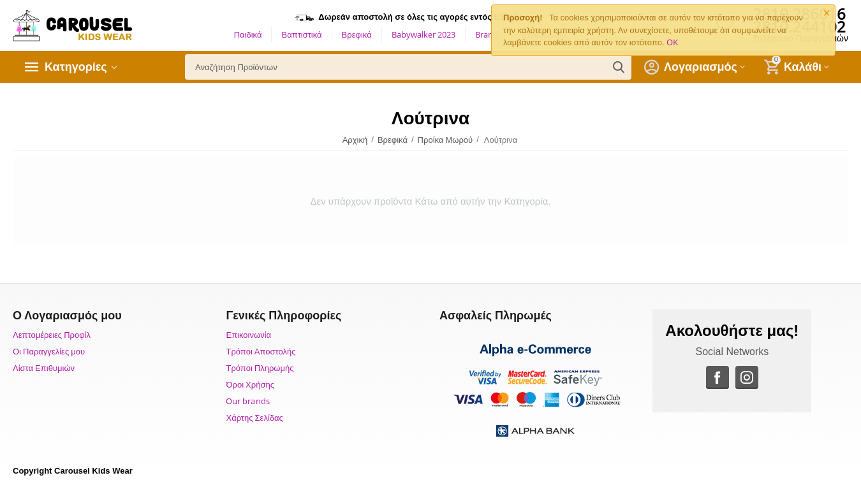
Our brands (247, 401)
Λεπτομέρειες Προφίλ (52, 334)
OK (672, 42)
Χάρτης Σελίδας (254, 417)
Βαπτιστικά (301, 34)
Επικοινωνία (248, 334)
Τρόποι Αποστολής (260, 351)
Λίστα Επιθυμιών (44, 368)
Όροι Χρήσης (250, 384)
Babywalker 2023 (423, 34)
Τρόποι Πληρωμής (259, 368)
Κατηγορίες (76, 67)
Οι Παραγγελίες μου (49, 351)
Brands (488, 34)
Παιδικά (248, 34)
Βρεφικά (357, 34)
